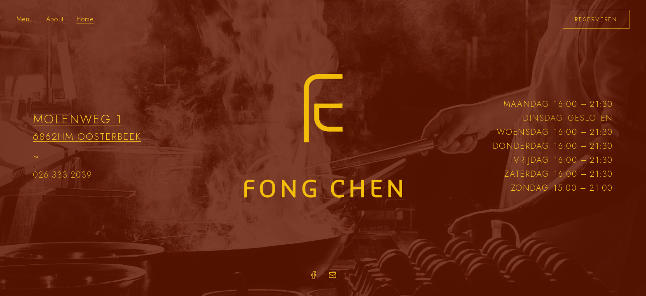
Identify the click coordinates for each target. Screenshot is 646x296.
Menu (24, 19)
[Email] (332, 275)
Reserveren (596, 19)
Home (85, 19)
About (54, 19)
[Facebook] (313, 275)
